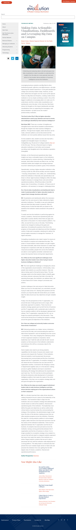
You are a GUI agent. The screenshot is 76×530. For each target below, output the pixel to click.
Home (4, 24)
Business (36, 456)
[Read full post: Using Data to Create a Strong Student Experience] (28, 500)
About (4, 27)
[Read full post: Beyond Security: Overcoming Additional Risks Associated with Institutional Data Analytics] (28, 474)
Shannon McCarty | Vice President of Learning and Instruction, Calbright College (47, 503)
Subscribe (7, 2)
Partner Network (6, 37)
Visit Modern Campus (69, 1)
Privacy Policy (16, 520)
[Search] (38, 17)
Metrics (31, 23)
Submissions (5, 520)
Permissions (27, 520)
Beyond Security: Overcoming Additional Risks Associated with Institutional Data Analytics (46, 470)
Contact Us (38, 520)
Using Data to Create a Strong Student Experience (46, 497)
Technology (9, 52)
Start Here (5, 30)
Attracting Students (9, 46)
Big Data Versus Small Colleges (46, 486)
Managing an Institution (9, 43)
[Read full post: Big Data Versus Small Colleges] (28, 488)
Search (3, 14)
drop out (52, 143)
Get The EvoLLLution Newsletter (8, 33)
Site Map (47, 520)
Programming (9, 49)
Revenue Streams (9, 40)
